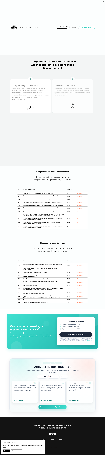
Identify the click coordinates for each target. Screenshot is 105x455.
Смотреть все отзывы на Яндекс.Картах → (52, 407)
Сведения (28, 27)
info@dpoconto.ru (62, 28)
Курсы (21, 27)
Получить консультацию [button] (76, 334)
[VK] (55, 434)
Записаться (80, 193)
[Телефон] (50, 434)
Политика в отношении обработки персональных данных (52, 444)
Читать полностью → (19, 400)
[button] (87, 27)
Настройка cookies (52, 447)
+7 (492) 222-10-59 (62, 26)
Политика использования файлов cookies (52, 446)
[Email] (52, 434)
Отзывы (36, 27)
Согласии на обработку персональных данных (80, 341)
